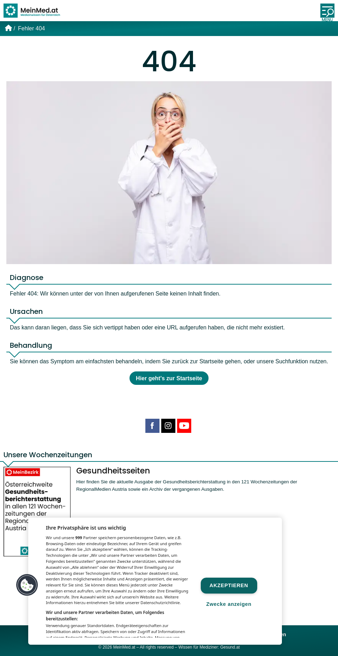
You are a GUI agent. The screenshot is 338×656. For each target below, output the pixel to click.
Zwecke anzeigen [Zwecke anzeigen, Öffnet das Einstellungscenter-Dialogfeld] (228, 604)
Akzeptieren (229, 585)
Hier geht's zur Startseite (169, 378)
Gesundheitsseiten (113, 471)
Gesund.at (230, 647)
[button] (27, 585)
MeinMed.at (124, 647)
